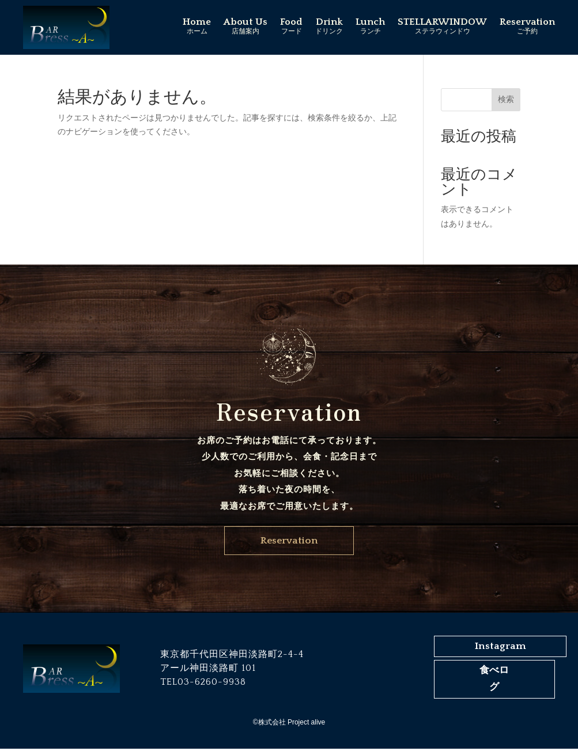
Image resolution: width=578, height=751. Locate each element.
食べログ (494, 681)
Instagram (501, 648)
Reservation (289, 542)
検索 (506, 99)
